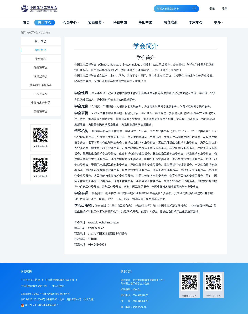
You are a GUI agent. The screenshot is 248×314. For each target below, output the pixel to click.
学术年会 (196, 22)
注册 (224, 8)
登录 (212, 8)
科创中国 (120, 22)
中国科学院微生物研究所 (34, 286)
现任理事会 (41, 67)
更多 (218, 22)
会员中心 (71, 22)
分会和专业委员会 (41, 85)
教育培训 (170, 22)
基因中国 (145, 22)
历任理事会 (41, 111)
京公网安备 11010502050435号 (40, 305)
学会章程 (40, 58)
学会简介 (45, 32)
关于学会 (46, 22)
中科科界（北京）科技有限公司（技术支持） (71, 299)
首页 (26, 22)
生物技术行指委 (40, 102)
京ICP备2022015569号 (33, 299)
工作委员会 (41, 93)
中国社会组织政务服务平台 (59, 279)
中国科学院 (58, 286)
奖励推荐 (96, 22)
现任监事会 (41, 76)
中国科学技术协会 (30, 279)
